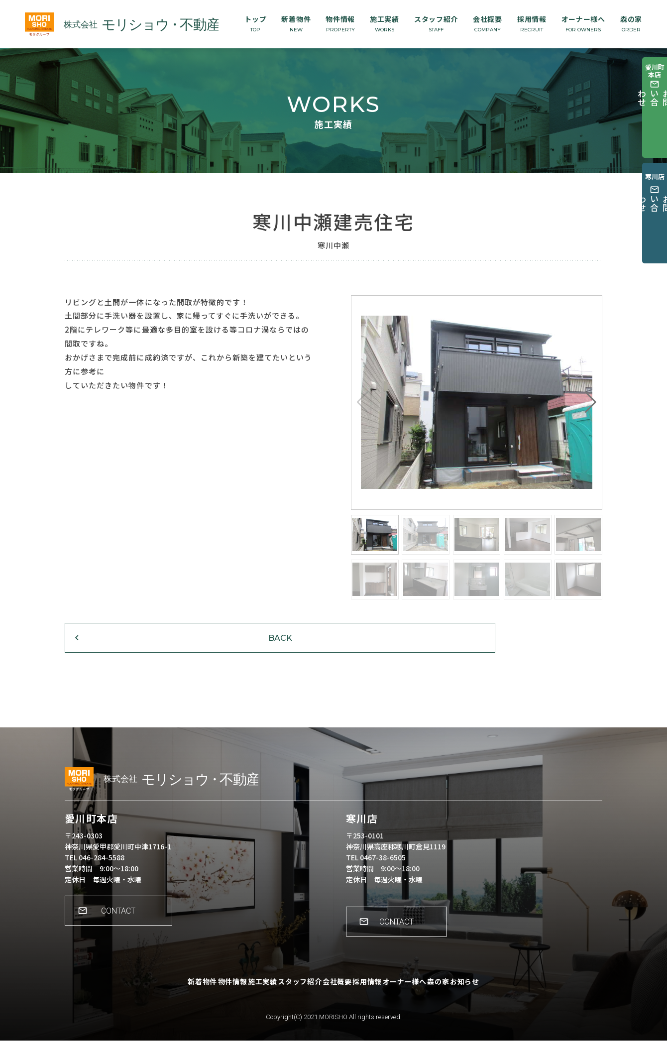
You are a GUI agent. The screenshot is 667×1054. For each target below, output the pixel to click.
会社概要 (487, 23)
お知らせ (503, 1002)
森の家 (631, 23)
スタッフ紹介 (436, 23)
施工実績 (384, 23)
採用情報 (532, 23)
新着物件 (296, 23)
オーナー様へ (583, 23)
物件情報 (340, 23)
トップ (255, 23)
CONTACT (125, 931)
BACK (127, 649)
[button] (590, 402)
